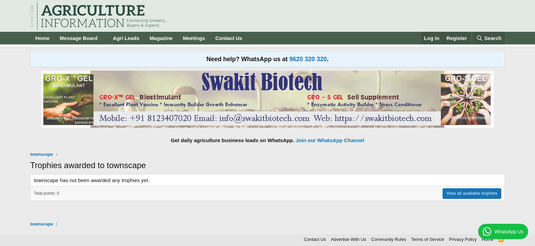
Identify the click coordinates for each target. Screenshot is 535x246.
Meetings (194, 38)
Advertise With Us (348, 239)
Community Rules (388, 239)
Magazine (161, 38)
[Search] (489, 38)
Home (42, 38)
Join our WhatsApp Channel (330, 140)
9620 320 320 (308, 59)
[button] (103, 38)
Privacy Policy (463, 239)
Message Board (79, 38)
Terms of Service (427, 239)
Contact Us (228, 38)
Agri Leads (126, 38)
